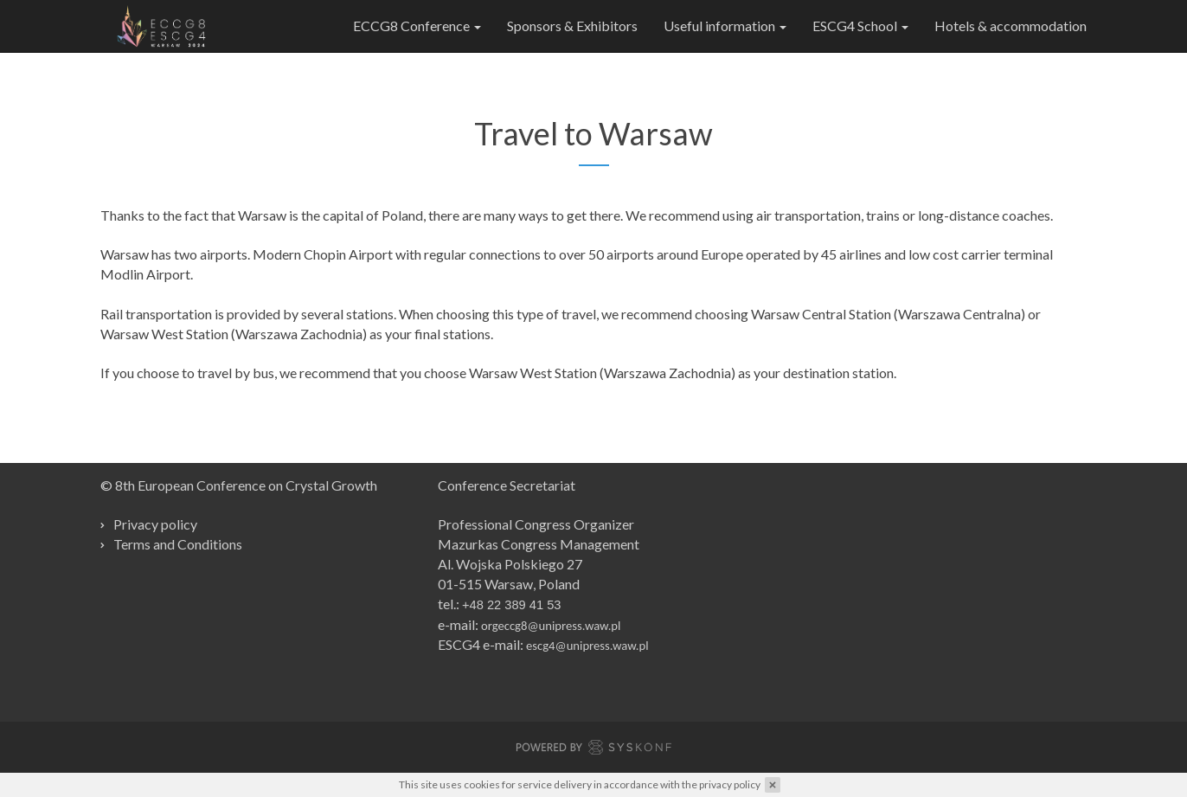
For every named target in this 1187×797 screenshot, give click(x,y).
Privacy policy (155, 524)
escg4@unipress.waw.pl (587, 645)
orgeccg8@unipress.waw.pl (550, 625)
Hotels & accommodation (1010, 25)
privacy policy (729, 784)
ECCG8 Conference (417, 25)
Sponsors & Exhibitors (572, 25)
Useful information (725, 25)
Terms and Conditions (177, 544)
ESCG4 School (860, 25)
